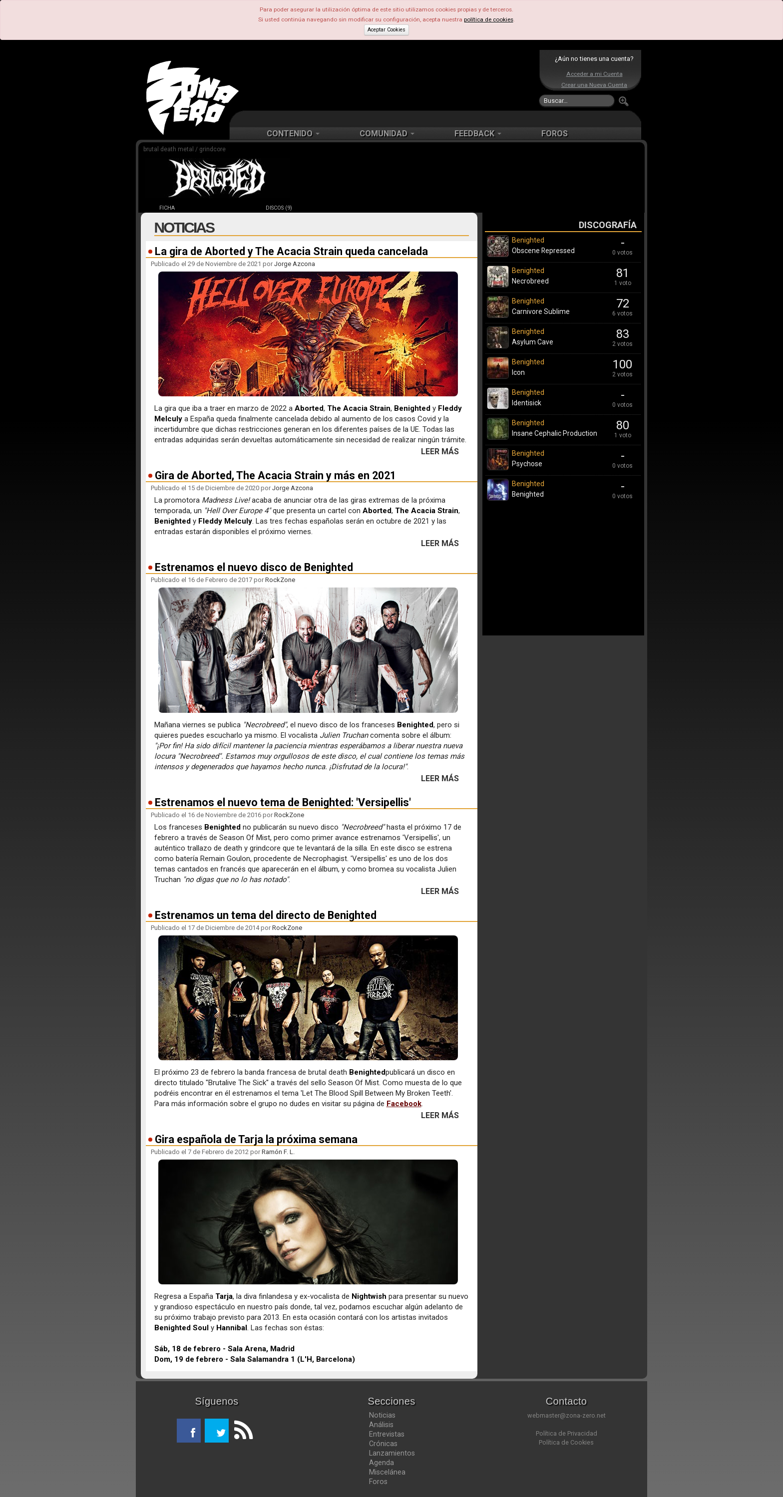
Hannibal (231, 1327)
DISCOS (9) (279, 208)
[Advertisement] (389, 80)
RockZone (280, 580)
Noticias (382, 1415)
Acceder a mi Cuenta (594, 73)
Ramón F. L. (278, 1152)
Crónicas (383, 1444)
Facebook (404, 1103)
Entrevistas (386, 1434)
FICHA (167, 208)
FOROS (554, 133)
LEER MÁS (440, 452)
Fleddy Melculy (225, 521)
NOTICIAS (223, 208)
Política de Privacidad (566, 1433)
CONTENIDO (293, 133)
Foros (378, 1482)
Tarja (224, 1296)
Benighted (412, 408)
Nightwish (369, 1296)
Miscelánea (387, 1472)
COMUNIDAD (387, 133)
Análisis (381, 1425)
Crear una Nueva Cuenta (594, 84)
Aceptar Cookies (386, 29)
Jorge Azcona (294, 264)
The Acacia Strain (359, 408)
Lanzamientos (392, 1453)
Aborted (309, 408)
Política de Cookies (566, 1442)
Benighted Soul (181, 1327)
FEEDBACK (477, 133)
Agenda (381, 1463)
